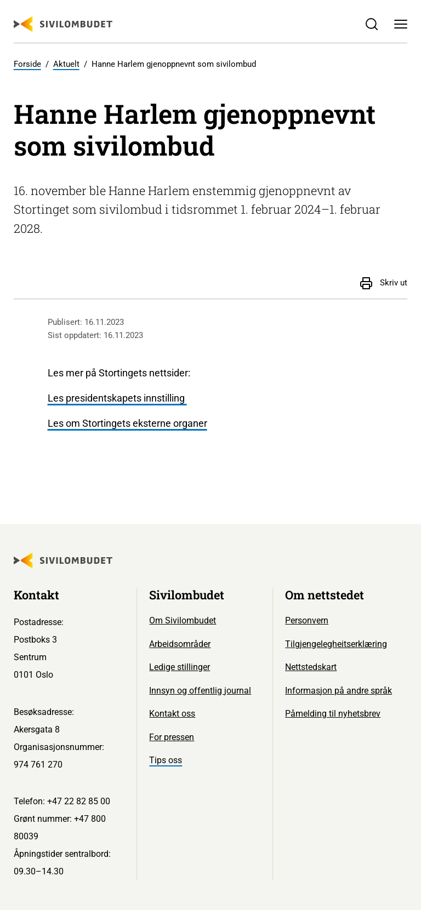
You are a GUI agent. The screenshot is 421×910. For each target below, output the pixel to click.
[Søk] (371, 24)
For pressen (171, 737)
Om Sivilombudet (182, 620)
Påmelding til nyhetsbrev (332, 713)
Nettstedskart (311, 667)
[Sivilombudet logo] (63, 24)
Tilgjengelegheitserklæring (336, 644)
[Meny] (401, 24)
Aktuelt (66, 64)
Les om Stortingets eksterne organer (127, 423)
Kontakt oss (172, 713)
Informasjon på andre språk (338, 690)
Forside (27, 64)
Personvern (306, 620)
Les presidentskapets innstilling (117, 398)
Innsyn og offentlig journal (200, 690)
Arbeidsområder (179, 644)
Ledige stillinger (179, 667)
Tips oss (165, 760)
